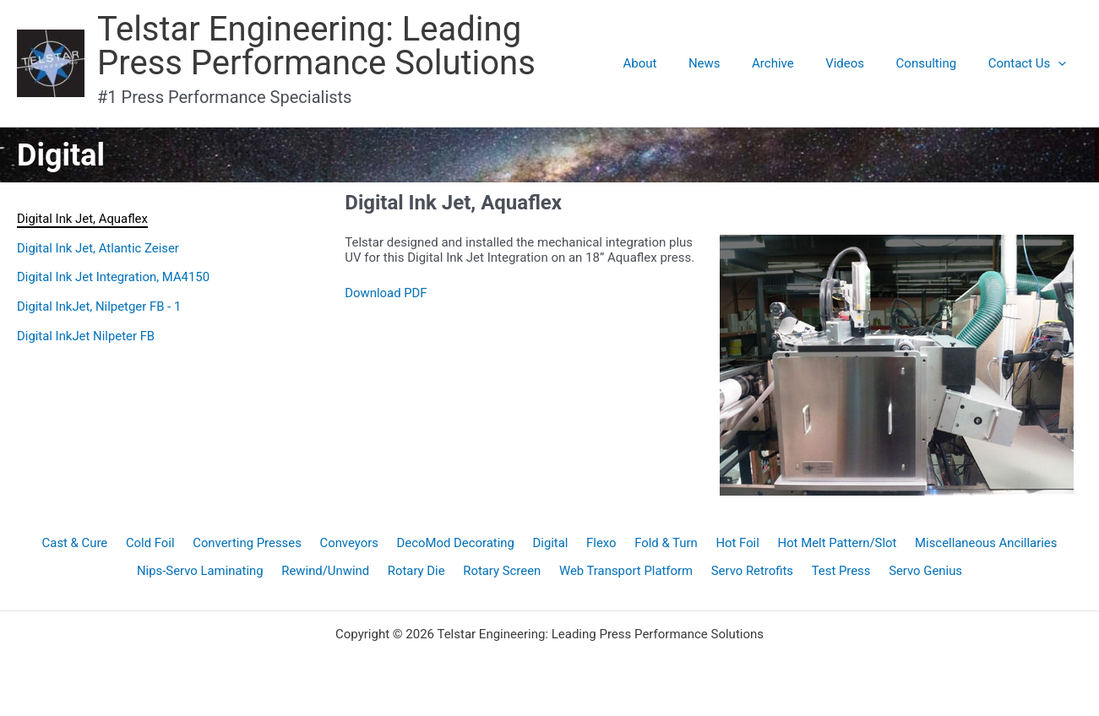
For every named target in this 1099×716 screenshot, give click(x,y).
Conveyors (350, 543)
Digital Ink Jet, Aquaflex (83, 218)
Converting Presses (249, 543)
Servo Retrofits (751, 573)
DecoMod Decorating (456, 543)
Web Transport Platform (626, 573)
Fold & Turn (663, 543)
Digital (550, 543)
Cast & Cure (79, 543)
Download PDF (386, 293)
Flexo (600, 543)
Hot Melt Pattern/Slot (833, 543)
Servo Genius (923, 573)
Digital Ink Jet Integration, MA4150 (114, 276)
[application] (1061, 63)
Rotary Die (417, 573)
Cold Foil (152, 543)
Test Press (839, 573)
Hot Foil (735, 543)
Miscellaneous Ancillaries (982, 543)
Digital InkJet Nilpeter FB (86, 332)
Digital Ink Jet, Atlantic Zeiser (99, 247)
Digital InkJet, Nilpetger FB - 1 (99, 304)
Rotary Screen (502, 573)
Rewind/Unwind (327, 573)
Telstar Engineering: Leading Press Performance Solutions (356, 46)
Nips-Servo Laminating (202, 573)
